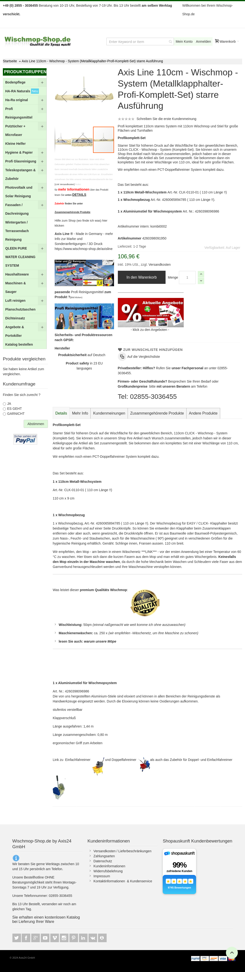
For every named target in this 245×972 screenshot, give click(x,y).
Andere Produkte (203, 413)
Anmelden (203, 41)
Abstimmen (35, 424)
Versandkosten (159, 264)
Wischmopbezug (71, 515)
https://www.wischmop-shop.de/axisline (84, 249)
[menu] (25, 213)
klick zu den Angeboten (150, 330)
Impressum (102, 876)
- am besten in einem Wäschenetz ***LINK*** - (124, 552)
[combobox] (140, 41)
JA (9, 403)
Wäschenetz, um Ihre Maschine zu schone (163, 633)
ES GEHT (14, 409)
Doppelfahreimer (124, 760)
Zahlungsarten (104, 856)
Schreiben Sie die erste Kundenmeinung (166, 119)
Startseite (10, 61)
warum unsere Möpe (100, 641)
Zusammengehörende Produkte (157, 413)
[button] (64, 96)
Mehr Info (80, 413)
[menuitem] (25, 82)
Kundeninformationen (109, 866)
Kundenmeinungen (109, 413)
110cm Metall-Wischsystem (79, 481)
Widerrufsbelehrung (108, 871)
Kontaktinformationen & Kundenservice (123, 881)
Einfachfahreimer (78, 760)
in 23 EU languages (84, 365)
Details (61, 413)
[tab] (61, 413)
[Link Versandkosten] (65, 184)
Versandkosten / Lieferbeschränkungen (122, 851)
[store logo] (38, 41)
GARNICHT (16, 414)
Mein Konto (184, 41)
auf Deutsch (81, 355)
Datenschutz (103, 861)
